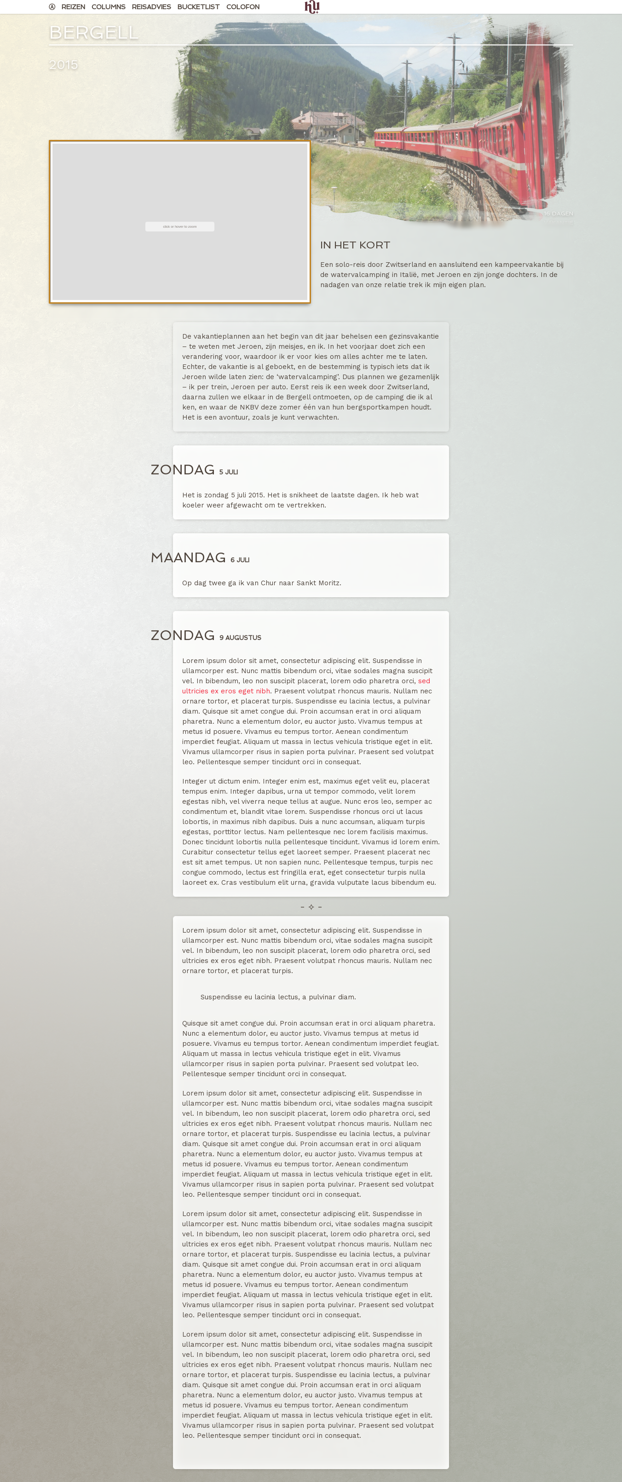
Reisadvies (151, 7)
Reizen (73, 7)
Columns (109, 7)
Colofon (242, 7)
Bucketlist (199, 7)
